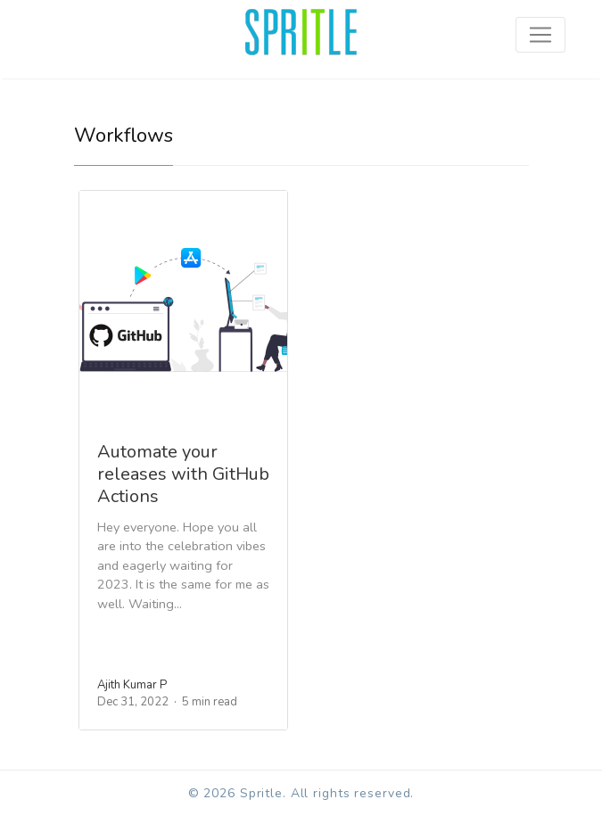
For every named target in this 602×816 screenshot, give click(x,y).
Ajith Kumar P (132, 685)
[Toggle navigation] (540, 35)
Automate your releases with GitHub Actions (183, 474)
